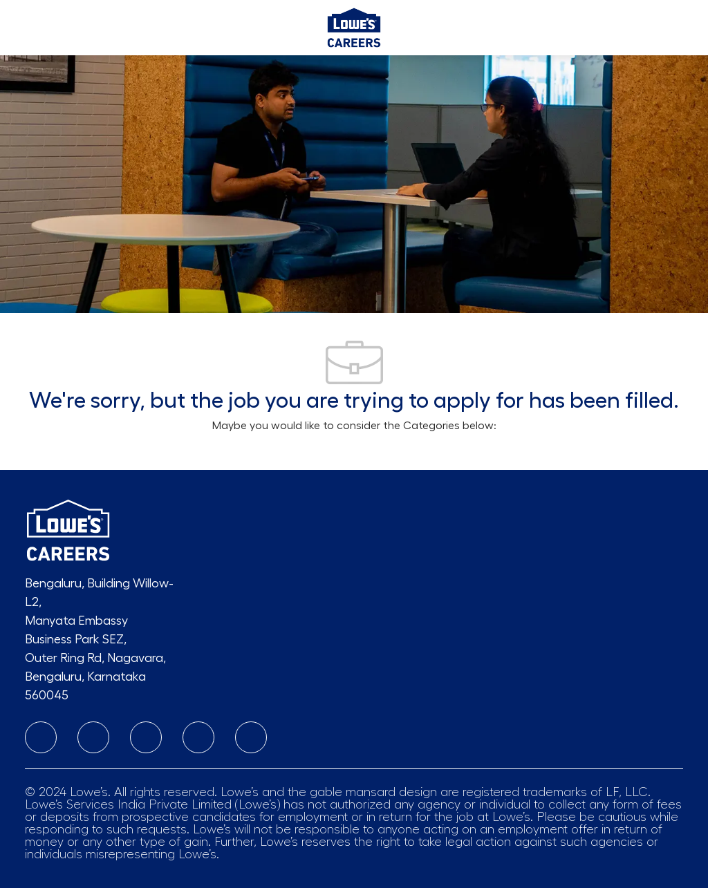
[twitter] (251, 737)
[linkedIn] (41, 737)
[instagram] (93, 737)
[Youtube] (198, 737)
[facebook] (146, 737)
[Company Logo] (354, 25)
